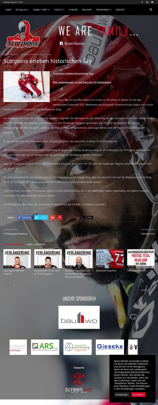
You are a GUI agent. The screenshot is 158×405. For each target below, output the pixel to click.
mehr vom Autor (36, 244)
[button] (151, 9)
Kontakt (120, 9)
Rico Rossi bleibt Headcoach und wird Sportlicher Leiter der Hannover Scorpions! (78, 273)
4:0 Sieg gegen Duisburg (15, 233)
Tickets (59, 9)
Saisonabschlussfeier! (136, 270)
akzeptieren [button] (138, 394)
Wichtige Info (148, 233)
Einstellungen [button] (122, 394)
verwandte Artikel (13, 244)
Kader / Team (41, 9)
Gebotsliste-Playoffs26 (106, 270)
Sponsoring (103, 9)
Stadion (73, 9)
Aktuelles (22, 9)
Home (8, 9)
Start (5, 54)
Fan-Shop (87, 9)
